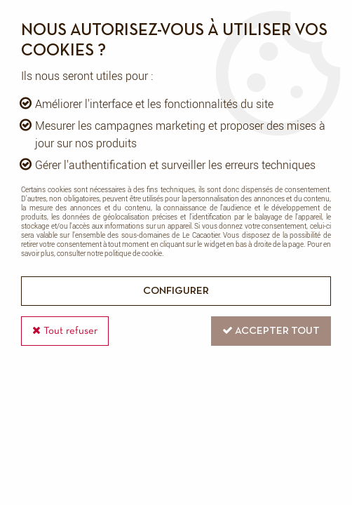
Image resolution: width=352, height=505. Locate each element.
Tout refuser (64, 330)
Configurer (176, 291)
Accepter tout (271, 330)
